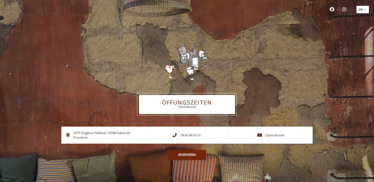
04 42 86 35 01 (190, 135)
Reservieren (187, 155)
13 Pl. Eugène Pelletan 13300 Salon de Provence (101, 135)
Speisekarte (275, 135)
